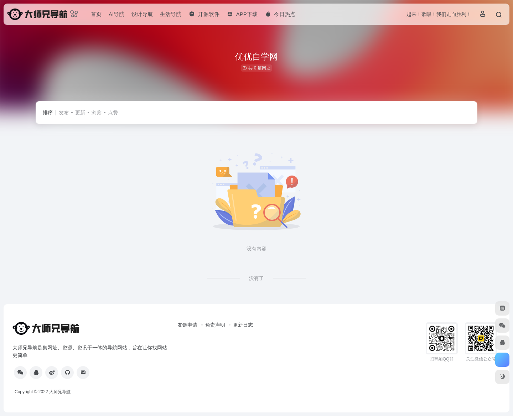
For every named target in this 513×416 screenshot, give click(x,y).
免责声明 (215, 325)
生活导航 (170, 14)
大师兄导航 (60, 391)
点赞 (113, 112)
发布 (64, 112)
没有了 (256, 278)
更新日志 (243, 325)
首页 (96, 14)
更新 (80, 112)
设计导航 (142, 14)
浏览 (97, 112)
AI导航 (116, 14)
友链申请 (187, 325)
